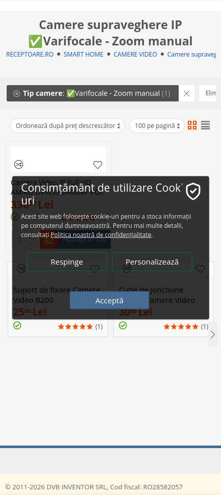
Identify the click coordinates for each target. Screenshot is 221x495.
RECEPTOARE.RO (30, 54)
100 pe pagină (158, 125)
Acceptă (109, 300)
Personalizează (152, 261)
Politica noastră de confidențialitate (101, 234)
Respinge (67, 261)
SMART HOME (84, 54)
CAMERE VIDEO (135, 54)
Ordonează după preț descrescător (68, 125)
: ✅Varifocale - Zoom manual (91, 93)
